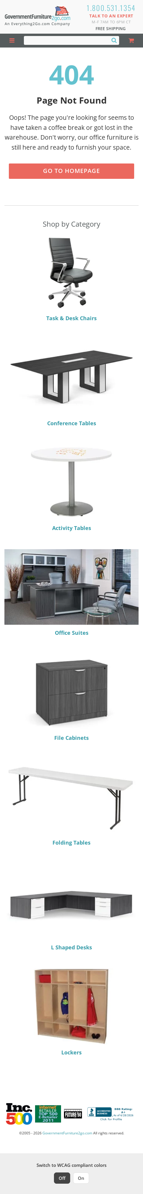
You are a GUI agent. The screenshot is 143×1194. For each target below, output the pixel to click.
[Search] (114, 40)
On (81, 1178)
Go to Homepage (71, 171)
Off (62, 1178)
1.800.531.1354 (111, 7)
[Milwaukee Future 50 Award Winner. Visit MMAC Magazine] (73, 1113)
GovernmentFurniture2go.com (67, 1133)
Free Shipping (111, 28)
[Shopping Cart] (131, 41)
